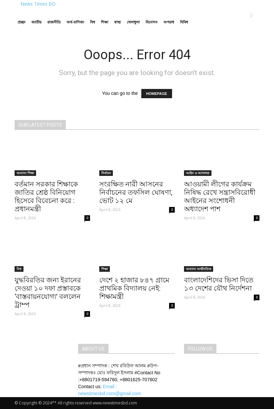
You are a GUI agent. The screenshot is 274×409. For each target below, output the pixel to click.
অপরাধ (168, 22)
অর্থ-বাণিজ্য (75, 22)
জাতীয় (36, 22)
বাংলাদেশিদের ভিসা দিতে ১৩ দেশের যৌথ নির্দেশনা (218, 284)
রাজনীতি (54, 22)
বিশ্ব (92, 22)
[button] (251, 15)
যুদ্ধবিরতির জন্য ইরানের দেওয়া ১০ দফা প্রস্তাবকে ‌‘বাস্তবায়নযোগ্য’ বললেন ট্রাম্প (48, 292)
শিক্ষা (104, 22)
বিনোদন (152, 22)
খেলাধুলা (133, 22)
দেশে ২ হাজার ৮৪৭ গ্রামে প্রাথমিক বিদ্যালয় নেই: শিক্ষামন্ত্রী (134, 288)
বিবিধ (184, 22)
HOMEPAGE (156, 94)
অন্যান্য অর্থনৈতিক (198, 268)
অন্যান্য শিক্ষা (25, 173)
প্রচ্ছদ (21, 22)
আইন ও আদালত (197, 173)
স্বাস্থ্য (117, 22)
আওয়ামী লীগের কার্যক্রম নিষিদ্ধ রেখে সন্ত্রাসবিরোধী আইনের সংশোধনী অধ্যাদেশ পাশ (219, 196)
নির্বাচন (106, 173)
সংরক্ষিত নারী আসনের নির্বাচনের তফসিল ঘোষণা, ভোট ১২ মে (135, 192)
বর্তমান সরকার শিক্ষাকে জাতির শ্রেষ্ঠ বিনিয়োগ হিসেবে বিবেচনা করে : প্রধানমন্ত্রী (46, 196)
